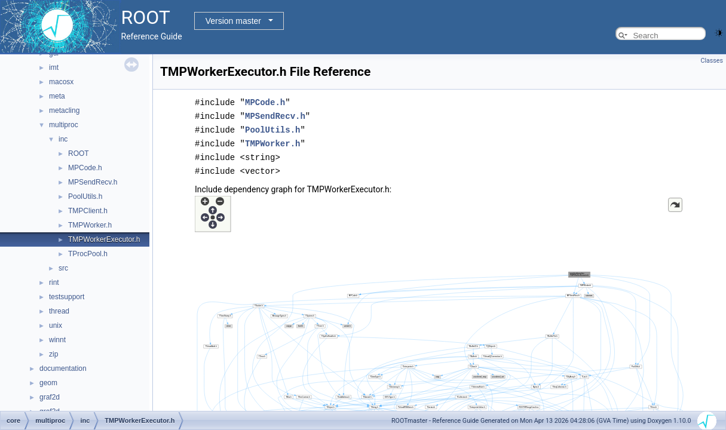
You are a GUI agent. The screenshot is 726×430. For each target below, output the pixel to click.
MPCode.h (85, 168)
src (63, 268)
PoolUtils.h (85, 196)
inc (63, 139)
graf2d (49, 397)
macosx (61, 82)
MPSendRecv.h (92, 182)
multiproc (63, 125)
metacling (64, 110)
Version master (233, 21)
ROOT (78, 153)
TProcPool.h (88, 254)
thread (59, 311)
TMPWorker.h (90, 225)
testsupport (66, 297)
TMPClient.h (88, 211)
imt (54, 67)
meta (57, 96)
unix (55, 325)
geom (48, 383)
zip (53, 354)
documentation (63, 368)
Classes (712, 60)
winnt (57, 340)
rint (54, 282)
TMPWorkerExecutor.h (104, 239)
